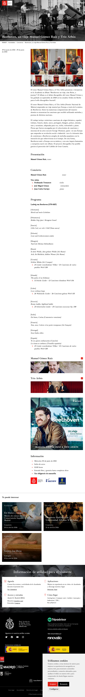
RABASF (4, 42)
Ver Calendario (12, 589)
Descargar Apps (52, 589)
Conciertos (20, 42)
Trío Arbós (57, 378)
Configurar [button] (54, 689)
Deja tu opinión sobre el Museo (58, 629)
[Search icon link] (78, 3)
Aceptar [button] (53, 684)
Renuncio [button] (63, 684)
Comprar (17, 603)
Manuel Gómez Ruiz (57, 359)
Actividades (11, 42)
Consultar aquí (18, 601)
